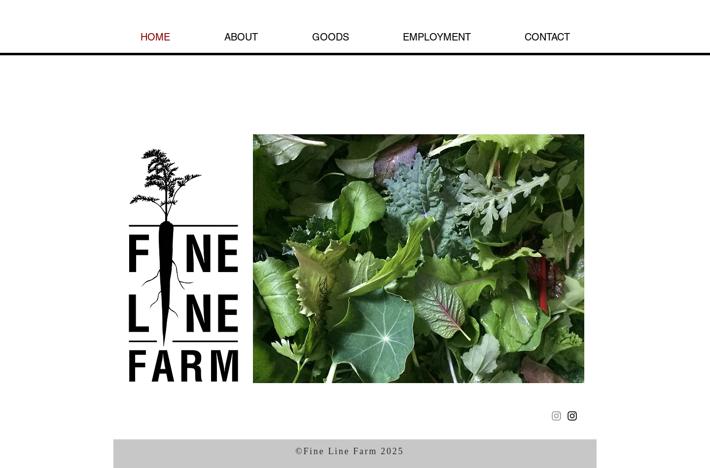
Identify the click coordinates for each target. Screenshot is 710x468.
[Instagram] (556, 416)
